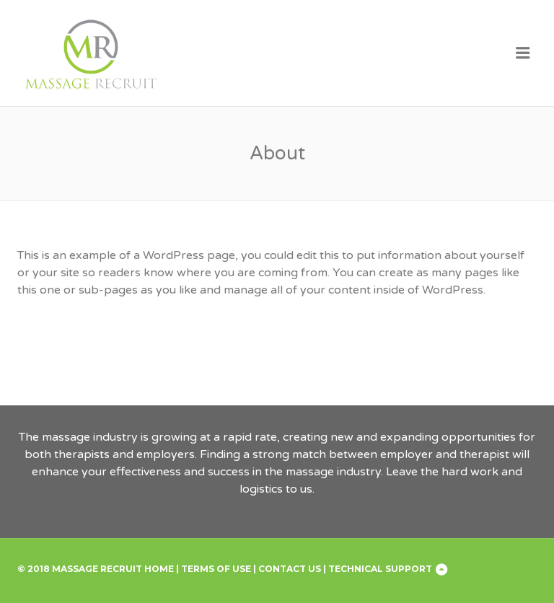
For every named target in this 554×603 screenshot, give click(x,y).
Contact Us (289, 568)
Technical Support (380, 568)
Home (159, 568)
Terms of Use (216, 568)
